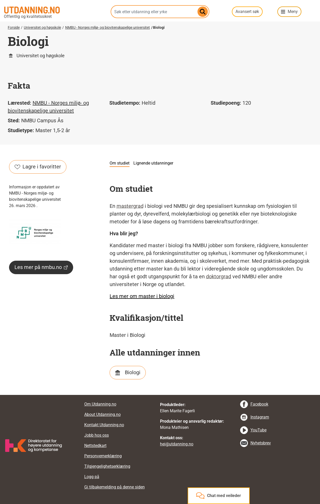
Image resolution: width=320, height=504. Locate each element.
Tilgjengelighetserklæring (107, 466)
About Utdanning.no (102, 414)
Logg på (91, 476)
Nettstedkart (95, 445)
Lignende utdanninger (153, 163)
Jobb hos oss (96, 435)
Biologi (132, 372)
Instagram (259, 417)
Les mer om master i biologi (142, 296)
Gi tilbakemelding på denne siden (114, 487)
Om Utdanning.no (100, 404)
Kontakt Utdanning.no (104, 424)
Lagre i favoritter (37, 167)
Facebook (259, 404)
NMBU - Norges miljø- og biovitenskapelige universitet (107, 27)
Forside (14, 27)
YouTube (258, 430)
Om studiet (119, 163)
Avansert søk (247, 11)
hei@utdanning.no (176, 444)
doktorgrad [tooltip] (218, 276)
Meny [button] (293, 11)
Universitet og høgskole (42, 27)
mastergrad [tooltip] (130, 206)
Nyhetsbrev (260, 443)
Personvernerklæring (103, 455)
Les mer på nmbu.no (41, 267)
